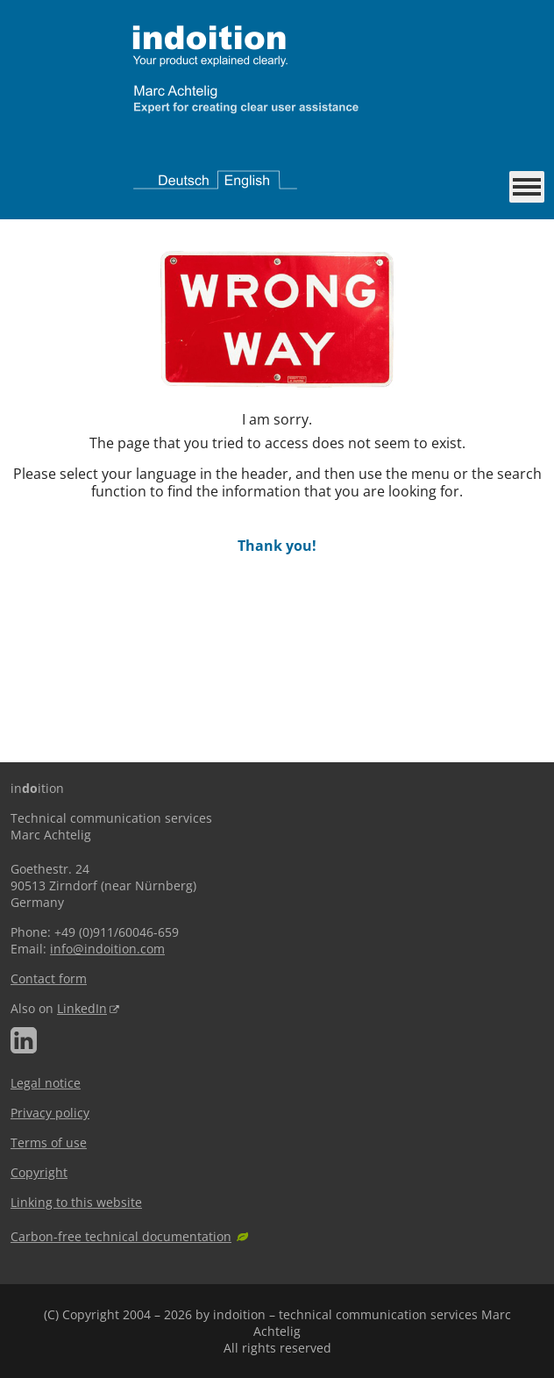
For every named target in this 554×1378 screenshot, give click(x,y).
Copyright (39, 1172)
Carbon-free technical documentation (121, 1236)
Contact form (49, 978)
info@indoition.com (107, 948)
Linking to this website (76, 1202)
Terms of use (49, 1142)
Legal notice (46, 1083)
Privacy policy (50, 1112)
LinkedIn (82, 1008)
